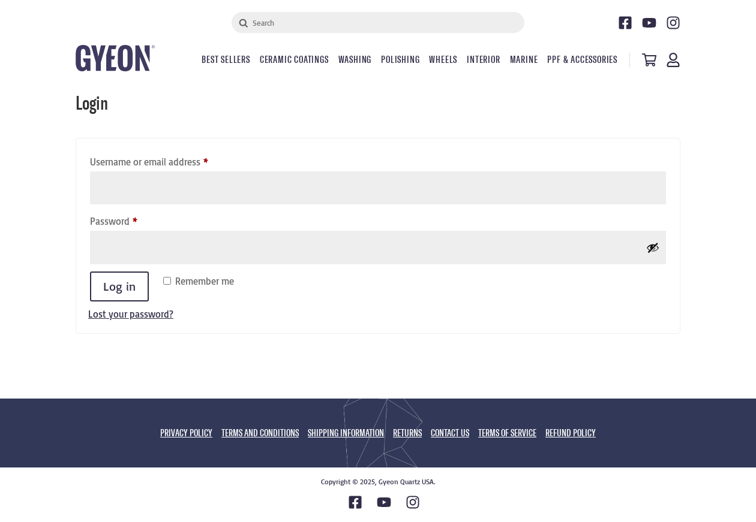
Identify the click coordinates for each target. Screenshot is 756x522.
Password (131, 219)
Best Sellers (226, 60)
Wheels (443, 60)
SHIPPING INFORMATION (346, 433)
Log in (119, 286)
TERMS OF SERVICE (507, 433)
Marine (524, 60)
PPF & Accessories (582, 60)
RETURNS (407, 433)
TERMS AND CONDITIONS (260, 433)
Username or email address (167, 160)
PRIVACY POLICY (186, 433)
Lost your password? (130, 314)
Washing (355, 60)
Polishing (400, 60)
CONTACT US (450, 433)
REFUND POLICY (570, 433)
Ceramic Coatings (294, 60)
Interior (483, 60)
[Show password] (652, 247)
